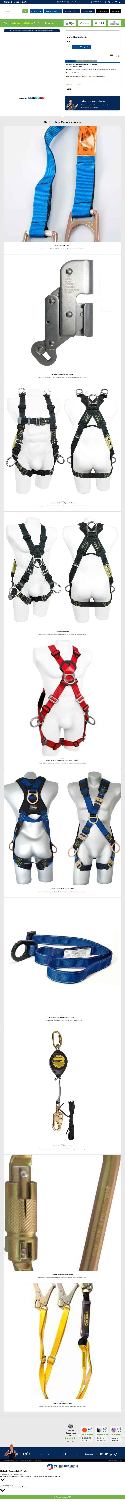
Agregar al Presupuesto (81, 47)
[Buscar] (25, 11)
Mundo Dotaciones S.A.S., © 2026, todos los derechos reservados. (22, 1460)
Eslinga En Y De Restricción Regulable (62, 1403)
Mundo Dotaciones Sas (70, 1433)
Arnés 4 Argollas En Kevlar (62, 631)
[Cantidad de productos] (69, 47)
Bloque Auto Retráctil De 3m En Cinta (62, 1146)
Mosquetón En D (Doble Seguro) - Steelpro (62, 1274)
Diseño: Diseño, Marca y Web (113, 1460)
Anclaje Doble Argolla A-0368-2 (62, 245)
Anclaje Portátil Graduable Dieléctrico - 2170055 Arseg (62, 1017)
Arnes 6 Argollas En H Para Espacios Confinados (62, 503)
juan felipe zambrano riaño (90, 1429)
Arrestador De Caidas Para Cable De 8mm (62, 374)
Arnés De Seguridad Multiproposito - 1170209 (62, 888)
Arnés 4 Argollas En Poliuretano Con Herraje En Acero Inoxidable (62, 760)
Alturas (72, 33)
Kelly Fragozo (104, 1429)
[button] (29, 98)
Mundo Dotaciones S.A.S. (15, 2)
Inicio (68, 33)
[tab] (70, 61)
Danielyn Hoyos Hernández (119, 1429)
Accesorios (62, 1272)
